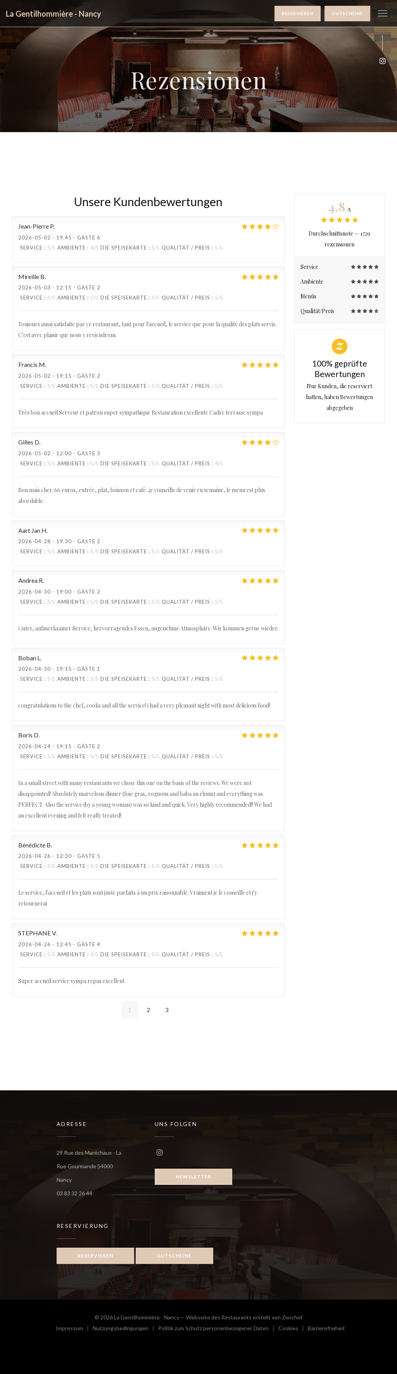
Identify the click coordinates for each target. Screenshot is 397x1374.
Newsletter (193, 1176)
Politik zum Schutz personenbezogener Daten (218, 1329)
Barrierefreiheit (326, 1329)
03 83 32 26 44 (74, 1193)
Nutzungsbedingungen (125, 1329)
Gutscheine (347, 13)
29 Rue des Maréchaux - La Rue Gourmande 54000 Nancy (89, 1166)
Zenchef (292, 1317)
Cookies (293, 1329)
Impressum (74, 1329)
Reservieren (297, 13)
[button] (382, 13)
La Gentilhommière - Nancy (53, 13)
